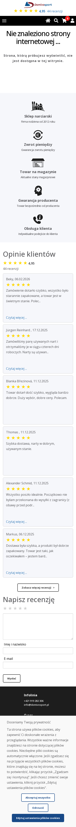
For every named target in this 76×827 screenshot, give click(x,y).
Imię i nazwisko (15, 644)
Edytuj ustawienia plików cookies (38, 818)
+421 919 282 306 (33, 701)
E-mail (8, 658)
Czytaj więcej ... (16, 317)
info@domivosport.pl (36, 705)
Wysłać (11, 678)
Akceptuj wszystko (38, 797)
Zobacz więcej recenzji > (38, 587)
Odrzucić (38, 808)
